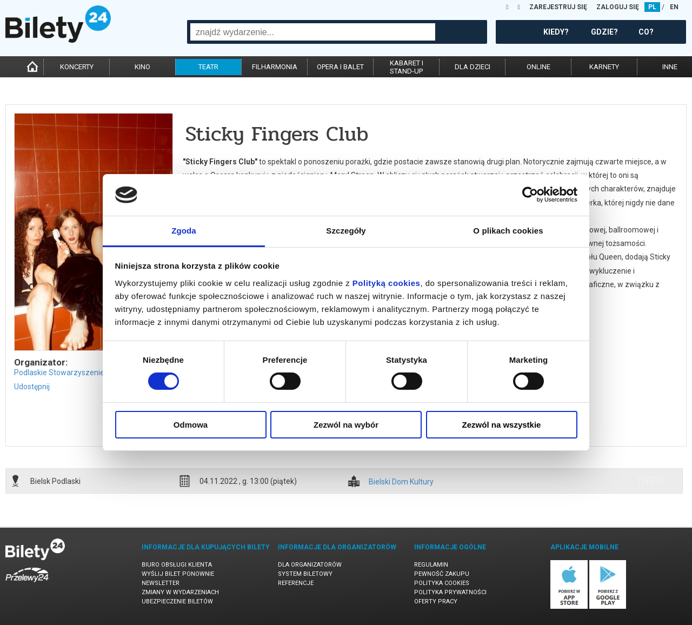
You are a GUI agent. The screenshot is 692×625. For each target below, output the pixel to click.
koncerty (77, 67)
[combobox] (312, 32)
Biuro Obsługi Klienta (177, 564)
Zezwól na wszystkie (501, 424)
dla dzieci (472, 67)
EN (674, 7)
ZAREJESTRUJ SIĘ (558, 7)
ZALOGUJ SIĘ (617, 7)
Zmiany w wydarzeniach (180, 592)
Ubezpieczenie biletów (177, 601)
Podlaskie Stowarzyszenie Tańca (70, 372)
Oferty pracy (435, 601)
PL (652, 7)
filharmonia (274, 67)
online (538, 67)
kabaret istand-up (406, 67)
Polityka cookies (441, 583)
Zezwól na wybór (346, 424)
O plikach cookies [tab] (508, 230)
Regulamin (431, 564)
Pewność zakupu (441, 573)
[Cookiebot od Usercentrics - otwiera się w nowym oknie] (530, 195)
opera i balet (340, 67)
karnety (604, 67)
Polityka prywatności (450, 592)
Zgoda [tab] (183, 230)
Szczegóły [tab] (345, 230)
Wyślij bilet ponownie (178, 573)
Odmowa (191, 424)
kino (142, 67)
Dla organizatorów (310, 564)
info (650, 480)
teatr (208, 67)
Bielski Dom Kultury (401, 482)
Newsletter (160, 583)
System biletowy (305, 573)
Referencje (296, 583)
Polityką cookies (386, 283)
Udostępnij (32, 386)
